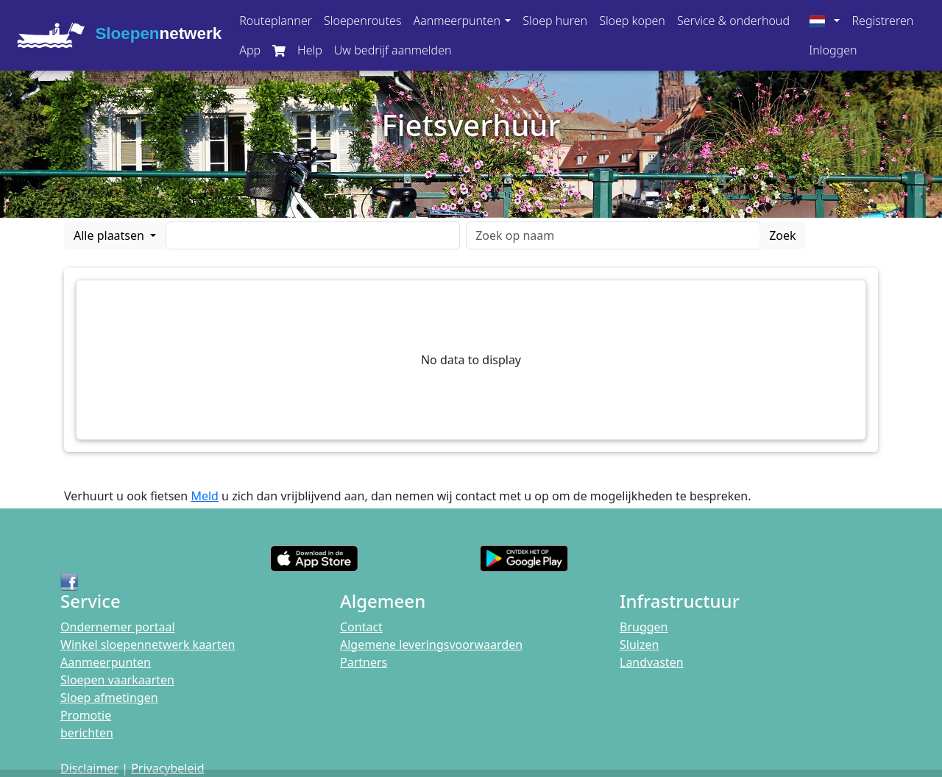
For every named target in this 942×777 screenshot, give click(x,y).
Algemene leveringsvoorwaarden (431, 644)
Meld (205, 496)
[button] (462, 20)
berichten (86, 733)
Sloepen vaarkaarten (117, 680)
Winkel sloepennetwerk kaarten (147, 644)
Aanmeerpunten (105, 662)
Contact (361, 627)
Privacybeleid (167, 768)
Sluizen (639, 644)
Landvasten (652, 662)
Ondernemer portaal (117, 627)
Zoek (782, 235)
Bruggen (644, 627)
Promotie (85, 715)
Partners (363, 662)
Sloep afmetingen (109, 697)
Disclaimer (89, 768)
